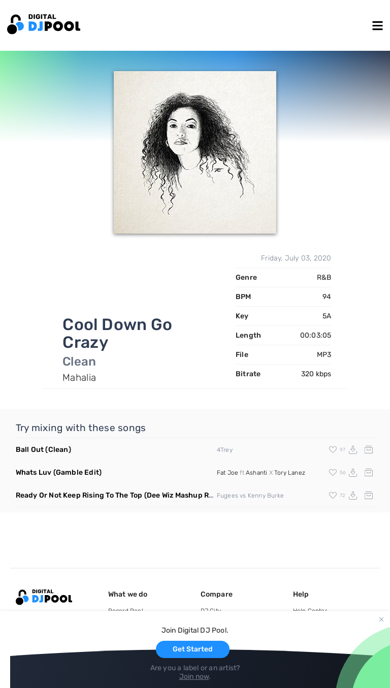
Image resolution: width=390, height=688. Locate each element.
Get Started (193, 649)
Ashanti (256, 472)
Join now (194, 676)
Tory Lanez (289, 472)
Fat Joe (227, 472)
